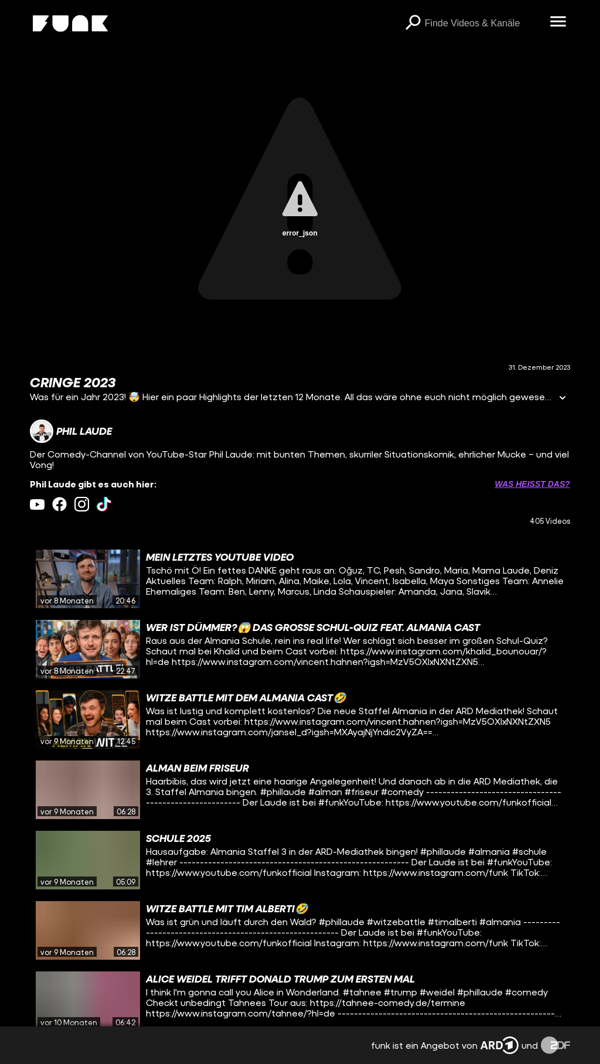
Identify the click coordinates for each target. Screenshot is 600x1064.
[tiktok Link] (104, 504)
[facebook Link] (59, 504)
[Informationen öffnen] (562, 398)
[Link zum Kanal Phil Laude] (71, 431)
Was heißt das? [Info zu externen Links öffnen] (532, 484)
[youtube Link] (37, 504)
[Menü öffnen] (558, 22)
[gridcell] (300, 579)
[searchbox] (483, 23)
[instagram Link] (81, 504)
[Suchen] (413, 23)
